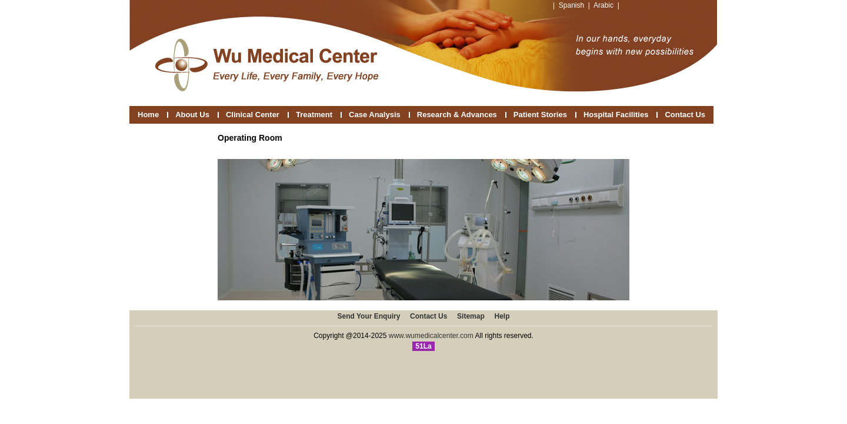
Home (148, 114)
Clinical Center (252, 114)
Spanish (571, 5)
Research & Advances (457, 114)
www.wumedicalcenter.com (431, 336)
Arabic (603, 5)
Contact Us (685, 114)
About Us (192, 114)
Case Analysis (375, 114)
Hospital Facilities (616, 114)
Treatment (314, 114)
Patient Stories (540, 114)
